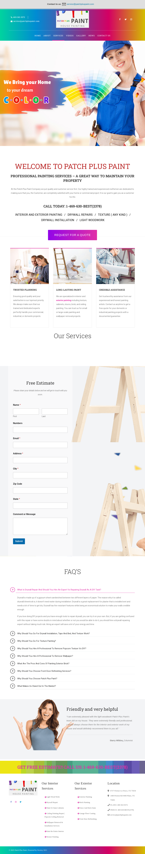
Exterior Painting (84, 797)
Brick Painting (83, 802)
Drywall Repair (51, 802)
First (15, 571)
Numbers (17, 578)
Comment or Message (24, 669)
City (15, 623)
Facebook (120, 19)
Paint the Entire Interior (54, 831)
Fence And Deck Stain (86, 808)
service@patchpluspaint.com (121, 815)
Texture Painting (52, 837)
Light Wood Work (52, 797)
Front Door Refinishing (87, 819)
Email (16, 593)
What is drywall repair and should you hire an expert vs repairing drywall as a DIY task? (59, 706)
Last (44, 571)
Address (18, 608)
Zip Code (17, 638)
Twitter (125, 19)
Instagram (131, 19)
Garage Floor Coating (86, 813)
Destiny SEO (42, 850)
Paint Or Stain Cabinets (55, 808)
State (16, 654)
